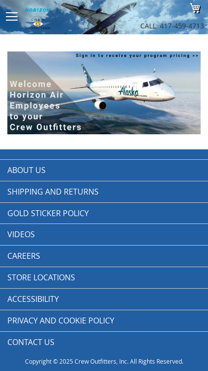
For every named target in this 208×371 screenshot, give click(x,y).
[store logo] (66, 17)
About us (26, 170)
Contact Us (30, 342)
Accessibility (33, 299)
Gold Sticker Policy (48, 213)
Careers (23, 255)
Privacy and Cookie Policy (60, 320)
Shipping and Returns (53, 191)
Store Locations (41, 277)
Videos (21, 234)
